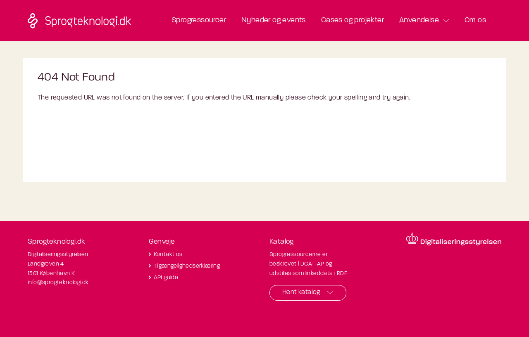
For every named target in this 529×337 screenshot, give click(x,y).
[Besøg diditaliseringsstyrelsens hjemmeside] (453, 239)
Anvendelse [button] (419, 20)
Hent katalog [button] (301, 292)
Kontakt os (168, 255)
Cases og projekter (352, 20)
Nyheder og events (273, 20)
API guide (166, 278)
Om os (475, 20)
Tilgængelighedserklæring (187, 266)
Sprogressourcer (199, 20)
